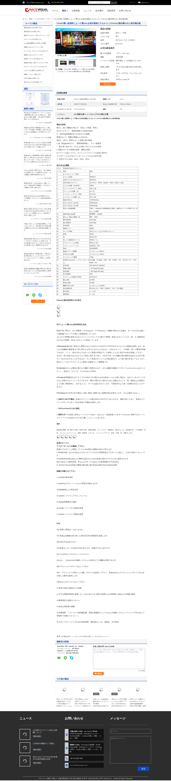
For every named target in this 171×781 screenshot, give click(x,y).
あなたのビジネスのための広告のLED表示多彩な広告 (45, 758)
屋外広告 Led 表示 (30, 31)
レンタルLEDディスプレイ (43, 19)
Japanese (145, 3)
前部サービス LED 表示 (32, 59)
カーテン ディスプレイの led (34, 66)
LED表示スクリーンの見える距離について (45, 731)
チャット (109, 84)
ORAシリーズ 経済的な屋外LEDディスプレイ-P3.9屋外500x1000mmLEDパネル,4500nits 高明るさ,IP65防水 (101, 704)
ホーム (55, 10)
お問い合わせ (125, 10)
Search (114, 3)
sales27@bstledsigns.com (35, 3)
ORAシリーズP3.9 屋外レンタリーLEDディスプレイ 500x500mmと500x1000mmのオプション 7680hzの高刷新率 (119, 703)
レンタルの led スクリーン (101, 636)
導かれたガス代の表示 (31, 82)
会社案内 (99, 10)
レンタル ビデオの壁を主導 (81, 636)
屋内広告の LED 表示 (31, 28)
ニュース (87, 10)
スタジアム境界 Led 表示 (32, 70)
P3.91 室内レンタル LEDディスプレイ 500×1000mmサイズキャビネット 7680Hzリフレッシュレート (83, 703)
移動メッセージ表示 (31, 74)
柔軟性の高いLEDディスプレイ (34, 63)
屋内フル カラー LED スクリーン (35, 35)
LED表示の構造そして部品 (43, 743)
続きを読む (37, 736)
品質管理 (111, 10)
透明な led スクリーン (31, 47)
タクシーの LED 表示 (31, 39)
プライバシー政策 (44, 778)
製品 (64, 10)
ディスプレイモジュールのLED (34, 51)
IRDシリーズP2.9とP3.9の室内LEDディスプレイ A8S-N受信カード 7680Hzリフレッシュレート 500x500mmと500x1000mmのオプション (64, 706)
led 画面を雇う (66, 636)
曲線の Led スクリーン (31, 55)
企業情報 (76, 10)
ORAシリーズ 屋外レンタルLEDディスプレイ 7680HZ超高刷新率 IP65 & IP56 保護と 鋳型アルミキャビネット (138, 703)
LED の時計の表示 (30, 78)
